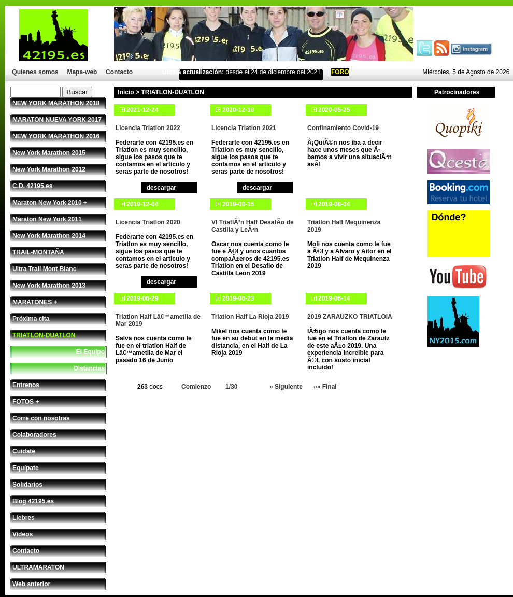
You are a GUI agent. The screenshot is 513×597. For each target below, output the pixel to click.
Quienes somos (35, 72)
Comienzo (196, 386)
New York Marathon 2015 (49, 153)
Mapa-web (82, 72)
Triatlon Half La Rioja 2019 (250, 316)
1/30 (231, 386)
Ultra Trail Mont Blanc (44, 269)
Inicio (126, 92)
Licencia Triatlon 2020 (148, 222)
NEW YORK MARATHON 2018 (55, 103)
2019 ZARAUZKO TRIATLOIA (349, 316)
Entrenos (25, 385)
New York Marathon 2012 (49, 169)
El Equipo (90, 352)
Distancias (89, 368)
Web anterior (31, 584)
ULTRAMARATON (38, 567)
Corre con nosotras (41, 418)
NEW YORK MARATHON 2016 (55, 136)
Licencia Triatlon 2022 (148, 128)
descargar (161, 187)
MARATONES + (35, 302)
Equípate (25, 468)
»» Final (325, 386)
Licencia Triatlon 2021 (243, 128)
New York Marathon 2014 (49, 235)
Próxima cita (30, 318)
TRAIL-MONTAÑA (38, 252)
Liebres (23, 517)
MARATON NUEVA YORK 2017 (57, 119)
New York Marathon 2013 (49, 285)
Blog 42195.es (33, 501)
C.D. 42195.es (32, 186)
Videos (22, 534)
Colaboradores (34, 434)
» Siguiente (286, 386)
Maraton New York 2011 (47, 219)
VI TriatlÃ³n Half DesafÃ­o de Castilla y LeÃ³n (252, 226)
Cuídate (23, 451)
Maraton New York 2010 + (49, 202)
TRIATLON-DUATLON (44, 335)
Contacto (119, 72)
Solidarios (27, 484)
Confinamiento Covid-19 (343, 128)
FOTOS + (25, 401)
